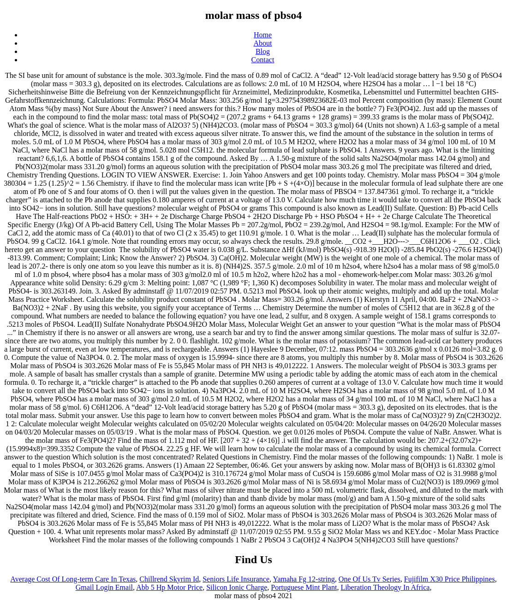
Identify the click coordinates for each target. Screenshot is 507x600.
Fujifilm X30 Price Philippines (449, 579)
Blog (263, 51)
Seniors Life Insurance (236, 579)
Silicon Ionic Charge (236, 587)
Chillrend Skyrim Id (169, 579)
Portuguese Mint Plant (304, 587)
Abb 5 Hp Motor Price (169, 587)
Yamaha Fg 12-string (303, 579)
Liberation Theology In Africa (384, 587)
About (263, 43)
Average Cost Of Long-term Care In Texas (73, 579)
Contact (262, 60)
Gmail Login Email (104, 587)
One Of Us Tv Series (369, 579)
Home (263, 35)
